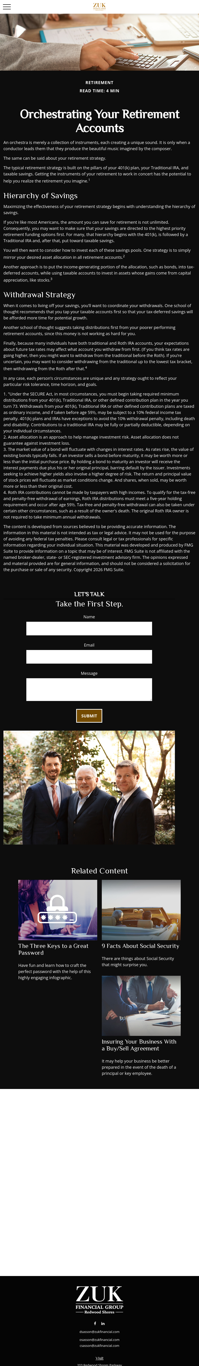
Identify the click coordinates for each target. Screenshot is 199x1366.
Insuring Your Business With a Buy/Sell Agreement (139, 1045)
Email (89, 645)
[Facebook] (95, 1323)
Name (89, 616)
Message (89, 673)
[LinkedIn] (103, 1323)
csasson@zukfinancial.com (99, 1345)
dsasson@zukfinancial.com (100, 1332)
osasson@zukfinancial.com (100, 1340)
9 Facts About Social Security (140, 945)
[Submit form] (89, 716)
